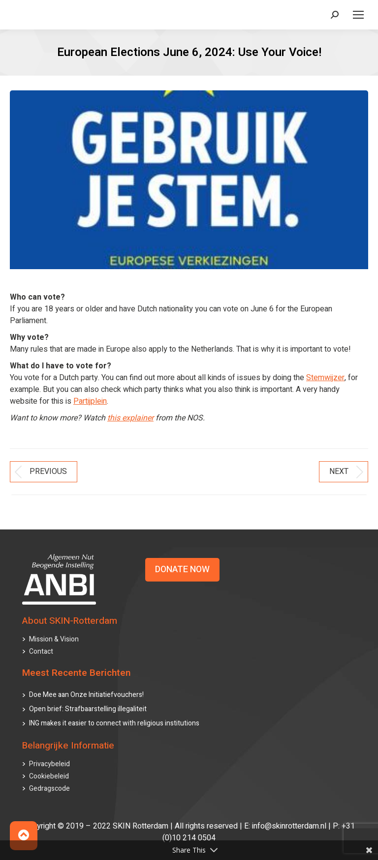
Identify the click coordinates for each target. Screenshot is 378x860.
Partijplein (90, 401)
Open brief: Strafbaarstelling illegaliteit (88, 709)
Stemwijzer (325, 378)
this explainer (130, 418)
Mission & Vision (54, 639)
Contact (41, 651)
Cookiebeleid (49, 776)
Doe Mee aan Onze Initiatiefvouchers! (86, 695)
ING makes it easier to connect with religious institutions (114, 723)
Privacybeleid (49, 764)
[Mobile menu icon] (358, 15)
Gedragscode (49, 788)
